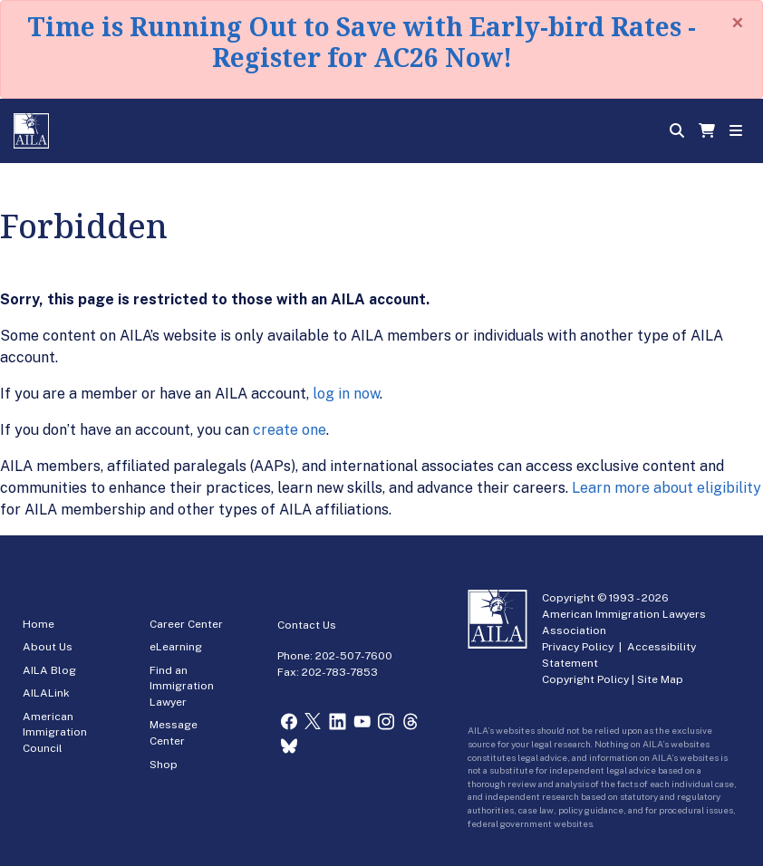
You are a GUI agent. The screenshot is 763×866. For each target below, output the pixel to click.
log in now (346, 393)
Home (38, 624)
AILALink (46, 693)
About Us (47, 646)
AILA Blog (49, 670)
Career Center (186, 624)
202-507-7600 (353, 656)
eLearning (176, 646)
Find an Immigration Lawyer (182, 686)
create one (289, 429)
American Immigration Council (55, 732)
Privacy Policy (577, 646)
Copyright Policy (585, 679)
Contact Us (306, 625)
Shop (164, 764)
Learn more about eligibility (666, 487)
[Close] (737, 22)
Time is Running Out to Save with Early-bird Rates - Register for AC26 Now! (361, 41)
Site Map (660, 679)
